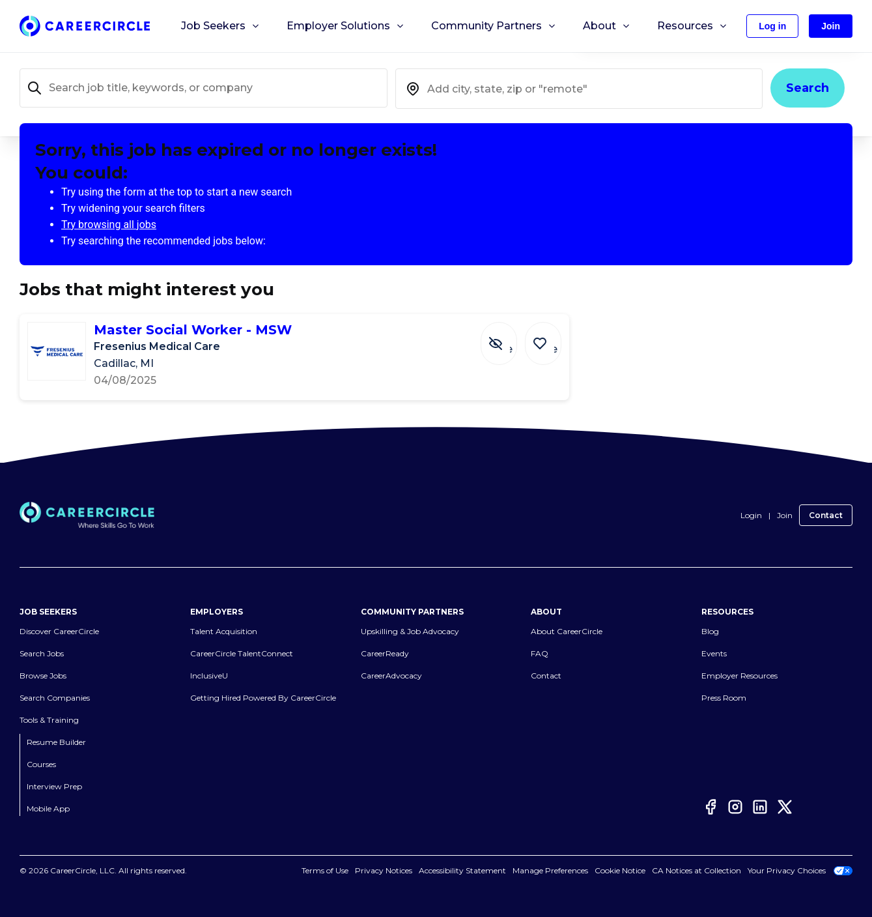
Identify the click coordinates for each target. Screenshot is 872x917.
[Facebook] (710, 807)
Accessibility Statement (462, 870)
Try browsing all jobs (108, 224)
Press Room (723, 698)
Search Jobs (42, 653)
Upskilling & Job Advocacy (410, 631)
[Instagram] (735, 807)
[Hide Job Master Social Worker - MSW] (509, 337)
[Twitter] (785, 807)
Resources (692, 26)
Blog (710, 631)
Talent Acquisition (223, 631)
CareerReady (385, 653)
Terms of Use (325, 870)
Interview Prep (54, 786)
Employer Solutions (346, 26)
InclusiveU (209, 675)
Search (807, 88)
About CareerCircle (566, 631)
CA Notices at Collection (696, 870)
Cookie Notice (620, 870)
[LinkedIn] (760, 807)
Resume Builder (56, 742)
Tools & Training (49, 720)
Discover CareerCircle (59, 631)
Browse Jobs (43, 675)
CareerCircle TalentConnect (241, 653)
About (607, 26)
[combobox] (579, 88)
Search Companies (55, 698)
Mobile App (48, 808)
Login (751, 515)
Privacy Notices (383, 870)
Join (785, 515)
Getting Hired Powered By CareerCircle (263, 698)
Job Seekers (220, 26)
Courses (41, 764)
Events (714, 653)
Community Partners (494, 26)
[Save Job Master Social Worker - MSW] (546, 337)
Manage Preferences (550, 870)
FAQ (539, 653)
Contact (826, 515)
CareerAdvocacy (391, 675)
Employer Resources (739, 675)
